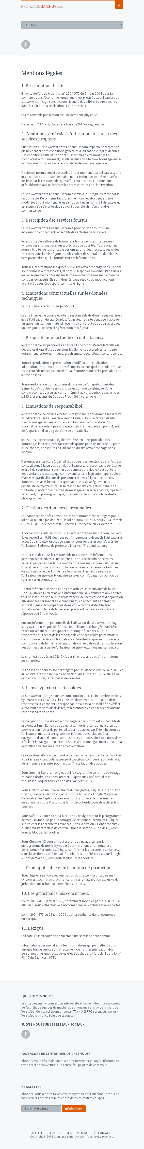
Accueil (36, 1133)
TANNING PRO (82, 1011)
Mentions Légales (79, 1133)
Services (54, 1133)
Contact (104, 1133)
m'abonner (73, 1108)
